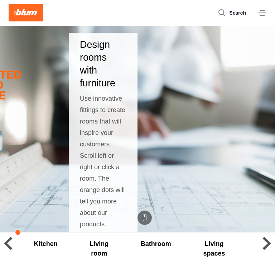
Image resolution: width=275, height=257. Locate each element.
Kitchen (46, 243)
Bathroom (156, 243)
